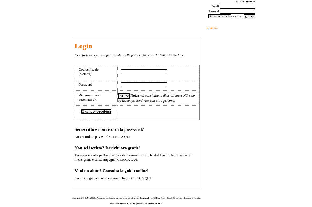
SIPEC (136, 28)
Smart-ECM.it (127, 203)
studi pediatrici (118, 28)
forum (24, 28)
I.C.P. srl (144, 198)
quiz (102, 28)
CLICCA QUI (120, 137)
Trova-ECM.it (155, 203)
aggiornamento (86, 28)
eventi (69, 28)
